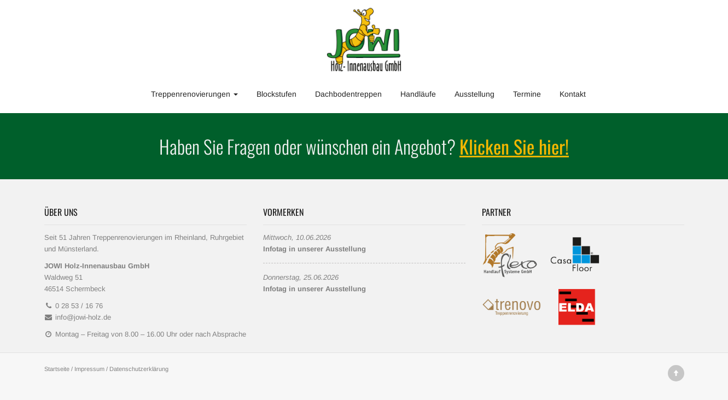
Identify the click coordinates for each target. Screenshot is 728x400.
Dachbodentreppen (348, 94)
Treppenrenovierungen (194, 94)
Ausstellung (474, 94)
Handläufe (418, 94)
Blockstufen (276, 94)
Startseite (56, 369)
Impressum (89, 369)
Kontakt (573, 94)
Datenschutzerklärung (138, 369)
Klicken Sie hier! (514, 146)
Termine (527, 94)
